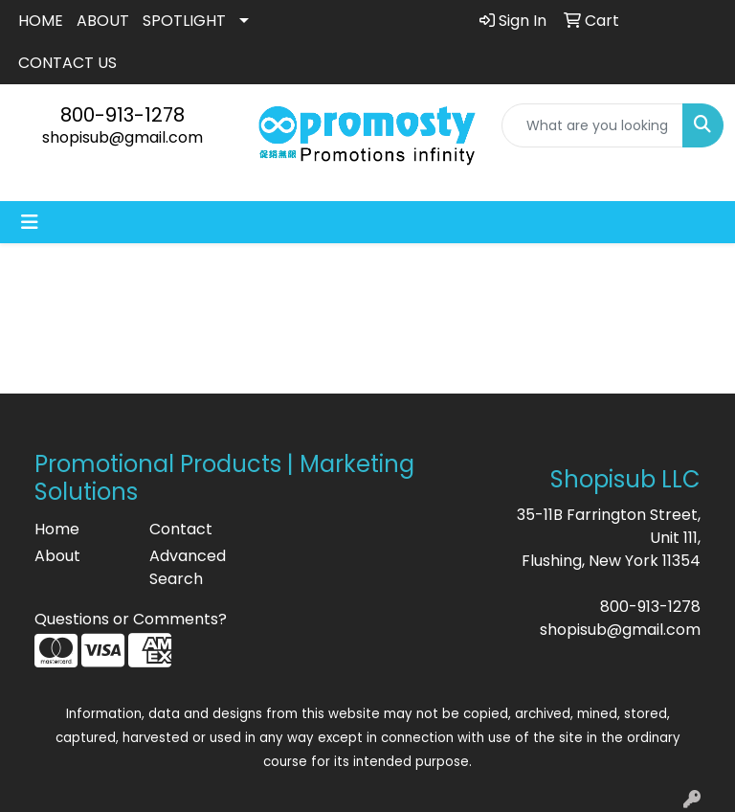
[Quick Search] (592, 125)
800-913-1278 (122, 115)
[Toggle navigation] (30, 222)
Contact (180, 529)
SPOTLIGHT (184, 21)
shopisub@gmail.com (122, 137)
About (57, 556)
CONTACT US (67, 63)
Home (56, 529)
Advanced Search (187, 567)
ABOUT (103, 21)
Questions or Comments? (130, 619)
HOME (40, 21)
